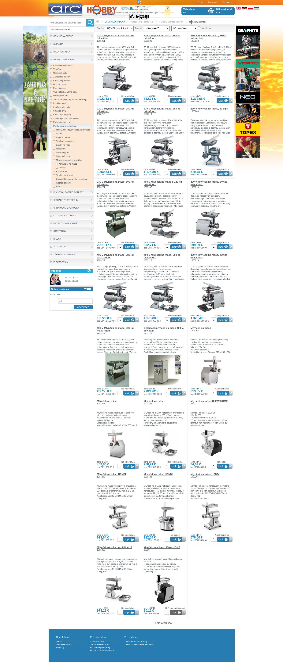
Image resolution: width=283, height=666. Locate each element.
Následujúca (164, 623)
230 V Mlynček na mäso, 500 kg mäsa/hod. (115, 183)
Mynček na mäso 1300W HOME (162, 547)
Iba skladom (206, 28)
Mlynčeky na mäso (198, 22)
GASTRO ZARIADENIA (115, 22)
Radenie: (139, 28)
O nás (200, 2)
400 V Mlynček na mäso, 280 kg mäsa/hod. (162, 256)
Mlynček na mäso (201, 328)
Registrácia (213, 2)
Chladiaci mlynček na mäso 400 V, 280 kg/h (164, 329)
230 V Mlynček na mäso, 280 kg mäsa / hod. (209, 37)
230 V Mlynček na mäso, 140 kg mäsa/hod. (115, 37)
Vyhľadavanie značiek (60, 29)
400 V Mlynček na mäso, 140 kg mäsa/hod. (209, 183)
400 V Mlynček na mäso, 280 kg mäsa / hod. (115, 256)
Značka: (100, 28)
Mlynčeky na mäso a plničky (171, 22)
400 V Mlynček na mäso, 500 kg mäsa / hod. (115, 329)
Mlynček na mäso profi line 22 (114, 547)
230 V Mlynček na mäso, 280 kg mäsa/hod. (115, 110)
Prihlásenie (227, 2)
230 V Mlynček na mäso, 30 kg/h (209, 108)
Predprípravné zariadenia (142, 22)
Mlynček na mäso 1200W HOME (209, 401)
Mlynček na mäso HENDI (111, 474)
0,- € (224, 11)
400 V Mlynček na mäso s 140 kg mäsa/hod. (163, 183)
